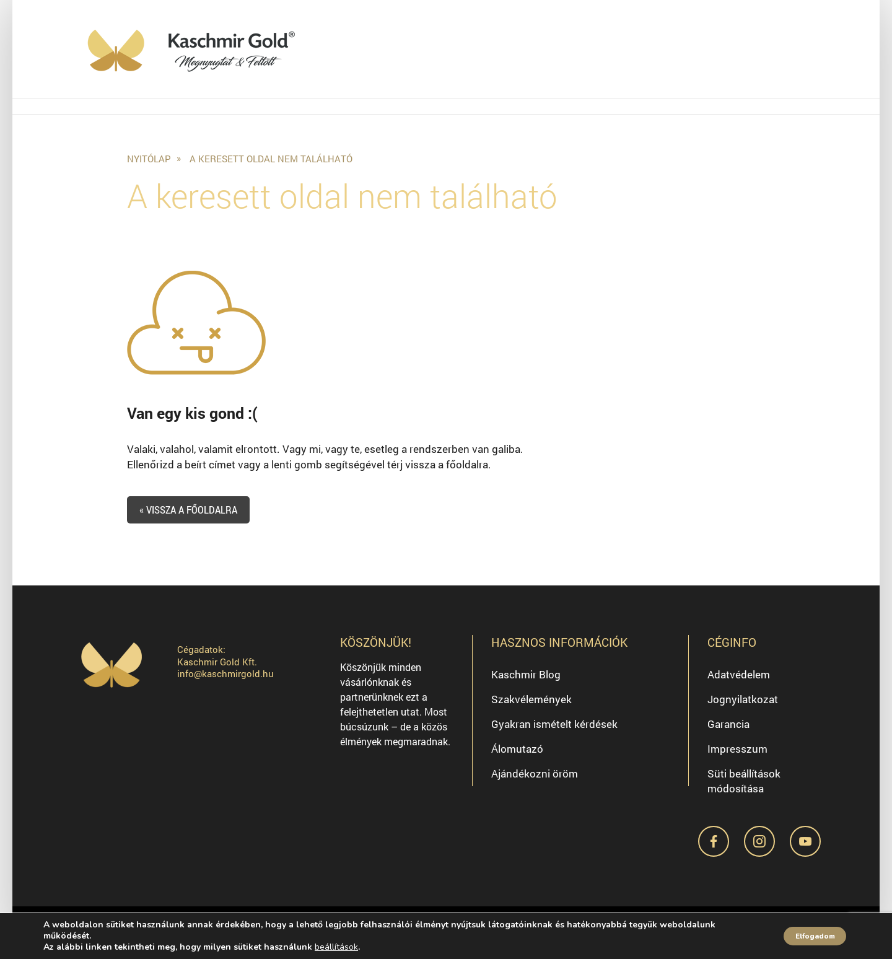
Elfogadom (804, 936)
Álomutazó (517, 755)
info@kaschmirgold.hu (225, 681)
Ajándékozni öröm (534, 780)
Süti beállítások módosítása (743, 787)
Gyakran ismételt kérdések (554, 731)
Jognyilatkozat (742, 706)
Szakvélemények (531, 706)
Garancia (728, 731)
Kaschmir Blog (526, 681)
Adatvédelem (738, 681)
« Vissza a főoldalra (194, 516)
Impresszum (737, 755)
